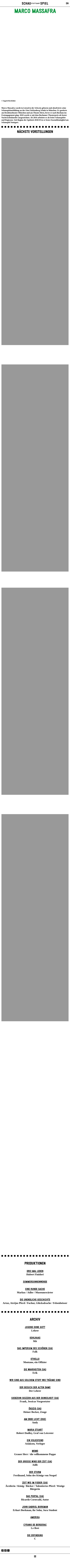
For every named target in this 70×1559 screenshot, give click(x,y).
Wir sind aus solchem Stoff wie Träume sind (35, 1380)
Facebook (2, 1550)
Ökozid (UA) (35, 1408)
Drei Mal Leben (35, 1271)
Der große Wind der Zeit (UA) (35, 1461)
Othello (35, 1359)
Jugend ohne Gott (35, 1327)
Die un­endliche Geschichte (35, 1299)
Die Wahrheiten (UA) (35, 1369)
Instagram (5, 1550)
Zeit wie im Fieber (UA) (35, 1482)
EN (67, 3)
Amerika (35, 1517)
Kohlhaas (35, 1337)
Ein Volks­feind (35, 1440)
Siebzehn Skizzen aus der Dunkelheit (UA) (35, 1398)
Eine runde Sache (35, 1289)
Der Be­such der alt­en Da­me (35, 1387)
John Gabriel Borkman (35, 1507)
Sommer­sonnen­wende (35, 1281)
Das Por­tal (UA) (35, 1496)
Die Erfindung (35, 1535)
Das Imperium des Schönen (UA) (35, 1348)
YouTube (8, 1550)
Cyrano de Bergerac (35, 1525)
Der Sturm (35, 1472)
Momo (35, 1451)
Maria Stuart (35, 1430)
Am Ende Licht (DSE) (35, 1419)
